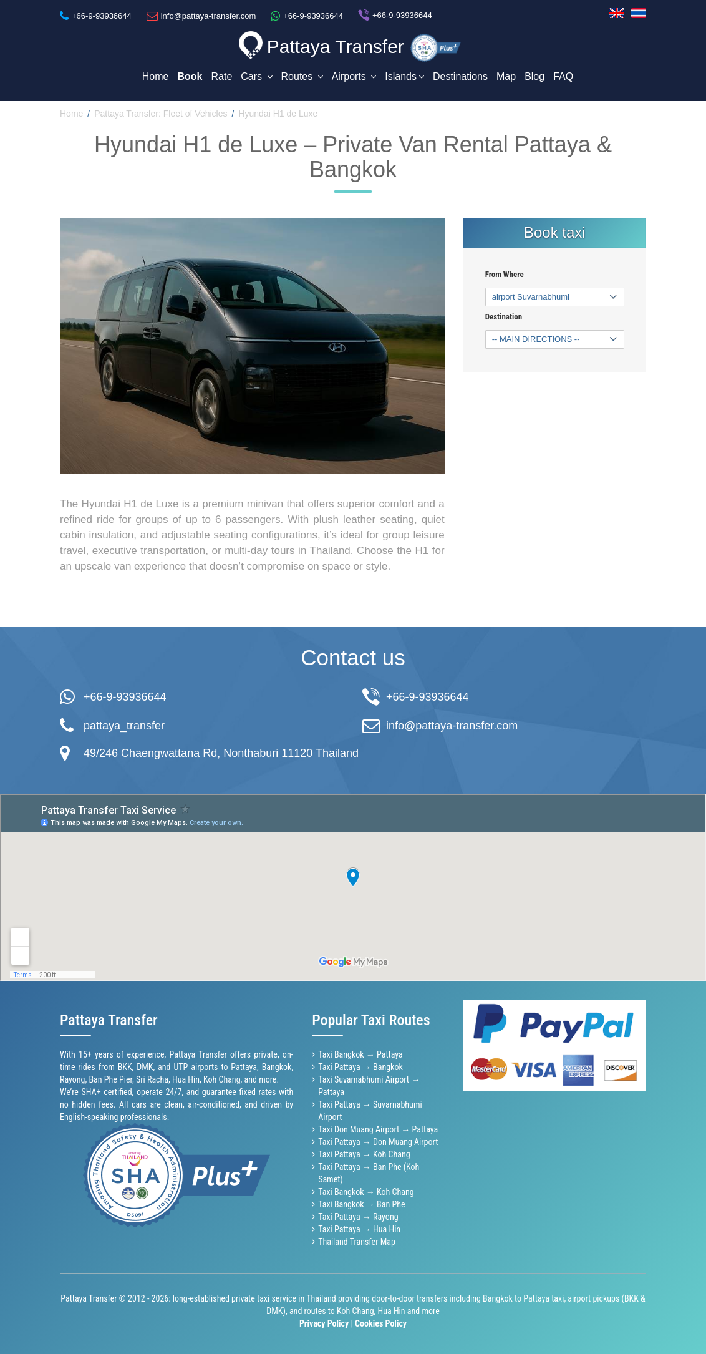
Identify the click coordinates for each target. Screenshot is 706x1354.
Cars (256, 76)
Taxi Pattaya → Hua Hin (359, 1229)
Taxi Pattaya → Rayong (358, 1216)
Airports (354, 76)
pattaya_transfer (124, 724)
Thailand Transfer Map (356, 1241)
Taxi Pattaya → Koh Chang (364, 1154)
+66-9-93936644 (125, 695)
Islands (404, 76)
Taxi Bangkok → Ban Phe (361, 1204)
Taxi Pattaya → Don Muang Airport (378, 1141)
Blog (534, 76)
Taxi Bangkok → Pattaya (360, 1054)
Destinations (460, 76)
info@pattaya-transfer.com (452, 724)
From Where (504, 273)
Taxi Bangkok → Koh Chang (365, 1191)
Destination (503, 315)
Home (155, 76)
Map (506, 76)
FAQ (563, 76)
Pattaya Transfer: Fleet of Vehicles (160, 113)
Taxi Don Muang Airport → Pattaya (378, 1129)
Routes (302, 76)
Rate (222, 76)
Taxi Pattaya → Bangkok (360, 1066)
